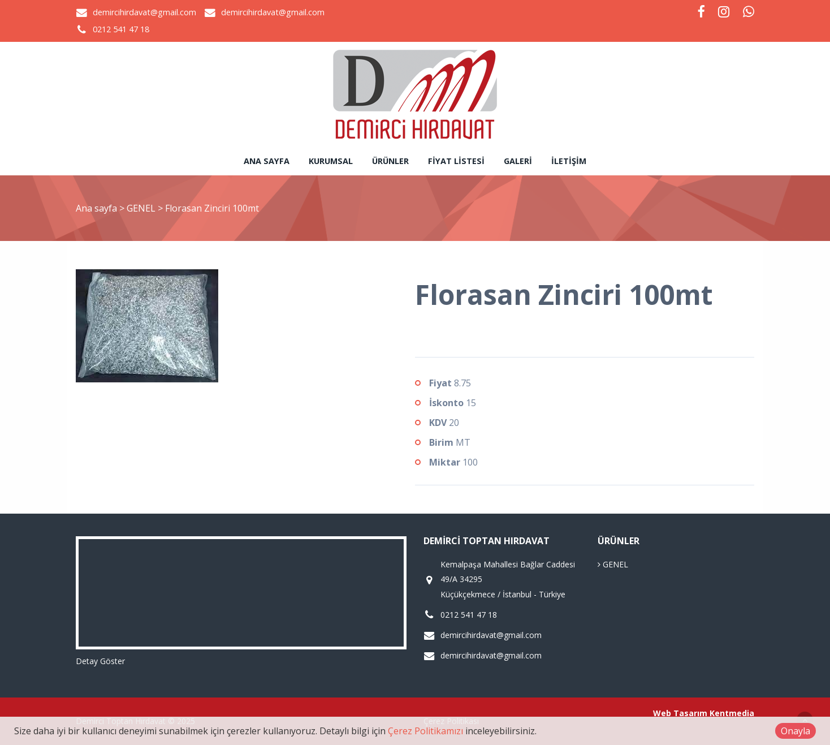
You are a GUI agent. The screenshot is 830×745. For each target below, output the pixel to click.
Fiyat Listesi (456, 161)
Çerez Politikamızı (425, 731)
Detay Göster (100, 661)
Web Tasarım (680, 713)
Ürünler (390, 161)
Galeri (518, 161)
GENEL (142, 208)
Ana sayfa (266, 161)
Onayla (795, 731)
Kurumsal (331, 161)
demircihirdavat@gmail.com (144, 12)
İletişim (568, 161)
